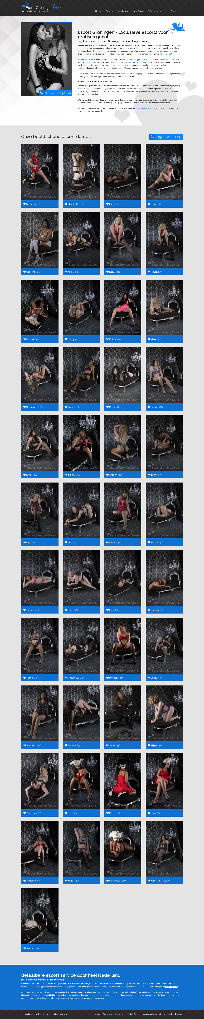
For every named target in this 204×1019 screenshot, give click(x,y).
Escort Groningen (85, 60)
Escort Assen (130, 62)
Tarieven (110, 11)
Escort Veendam (167, 60)
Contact (174, 11)
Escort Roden (141, 62)
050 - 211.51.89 (55, 93)
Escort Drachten (117, 62)
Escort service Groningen (148, 108)
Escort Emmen (90, 62)
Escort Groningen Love (28, 1014)
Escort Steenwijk (153, 60)
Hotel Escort (138, 11)
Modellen (123, 11)
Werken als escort (157, 11)
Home (98, 11)
